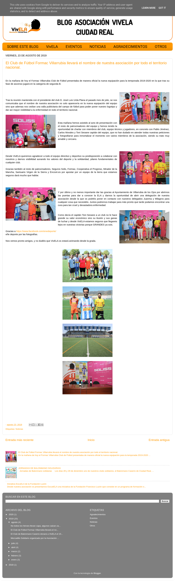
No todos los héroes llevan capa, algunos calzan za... (36, 526)
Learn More (148, 8)
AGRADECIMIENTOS (130, 46)
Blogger (97, 573)
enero (14, 559)
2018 (11, 565)
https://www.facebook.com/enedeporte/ (36, 231)
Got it (162, 8)
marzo (14, 551)
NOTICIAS (98, 46)
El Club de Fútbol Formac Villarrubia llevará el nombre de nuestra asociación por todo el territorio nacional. (68, 452)
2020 (11, 514)
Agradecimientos (98, 514)
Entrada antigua (159, 440)
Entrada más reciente (19, 440)
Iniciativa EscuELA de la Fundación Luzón (26, 484)
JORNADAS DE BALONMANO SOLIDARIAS (39, 468)
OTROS (161, 46)
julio (13, 543)
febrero (15, 555)
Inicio (91, 440)
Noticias (19, 429)
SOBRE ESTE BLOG (22, 46)
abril (13, 547)
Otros (92, 526)
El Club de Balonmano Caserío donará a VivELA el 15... (37, 534)
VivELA (52, 46)
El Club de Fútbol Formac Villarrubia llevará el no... (34, 530)
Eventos (94, 518)
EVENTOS (74, 46)
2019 (11, 518)
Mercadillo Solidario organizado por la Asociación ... (35, 538)
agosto (14, 522)
